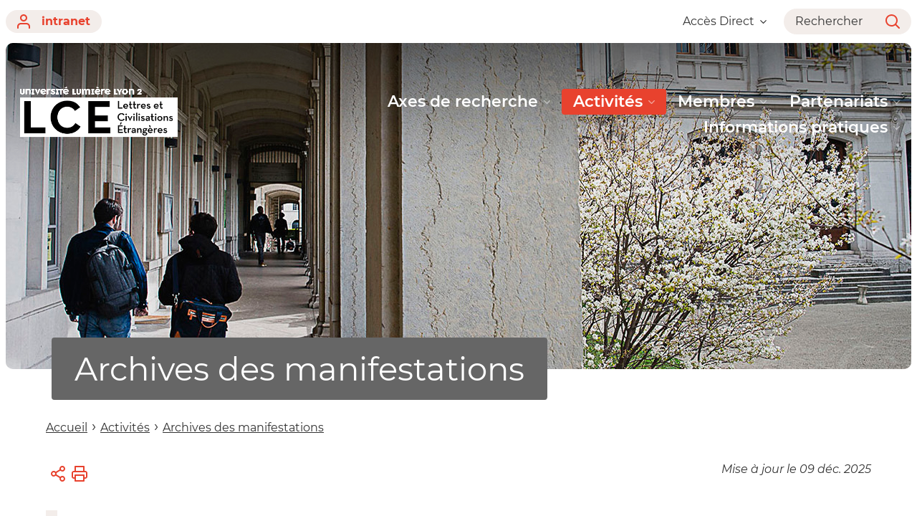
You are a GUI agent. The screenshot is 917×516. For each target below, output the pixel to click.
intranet (53, 21)
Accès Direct (725, 21)
